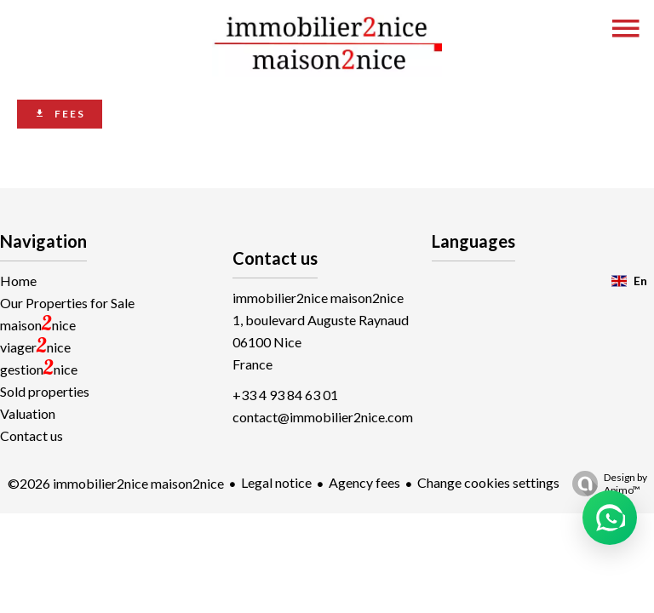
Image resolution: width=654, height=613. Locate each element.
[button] (609, 517)
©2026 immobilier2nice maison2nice (116, 483)
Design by (605, 483)
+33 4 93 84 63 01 (285, 395)
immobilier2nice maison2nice (318, 297)
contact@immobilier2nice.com (322, 417)
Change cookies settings (488, 482)
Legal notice (276, 482)
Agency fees (364, 482)
